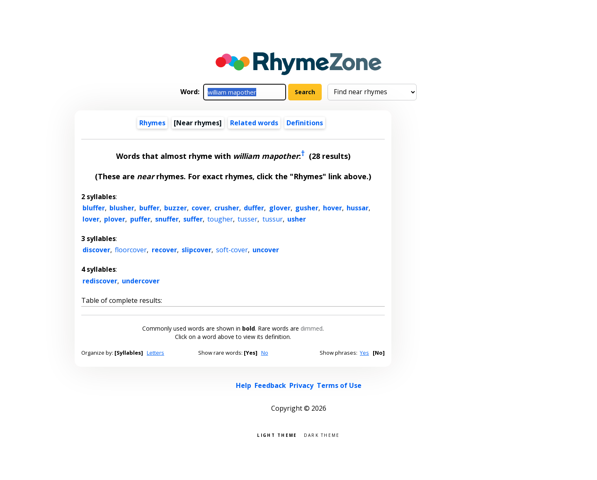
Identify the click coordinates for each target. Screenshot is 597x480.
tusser (247, 219)
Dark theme (322, 435)
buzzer (175, 207)
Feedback (270, 385)
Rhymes (152, 122)
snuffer (167, 219)
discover (96, 249)
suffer (193, 219)
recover (164, 249)
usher (296, 219)
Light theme (277, 435)
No (264, 352)
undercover (141, 280)
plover (114, 219)
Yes (364, 352)
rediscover (100, 280)
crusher (226, 207)
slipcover (196, 249)
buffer (149, 207)
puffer (140, 219)
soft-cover (232, 249)
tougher (220, 219)
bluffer (94, 207)
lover (91, 219)
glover (280, 207)
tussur (272, 219)
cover (201, 207)
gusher (306, 207)
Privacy (301, 385)
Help (243, 385)
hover (332, 207)
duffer (254, 207)
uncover (265, 249)
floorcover (131, 249)
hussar (358, 207)
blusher (121, 207)
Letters (155, 352)
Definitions (304, 122)
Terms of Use (339, 385)
